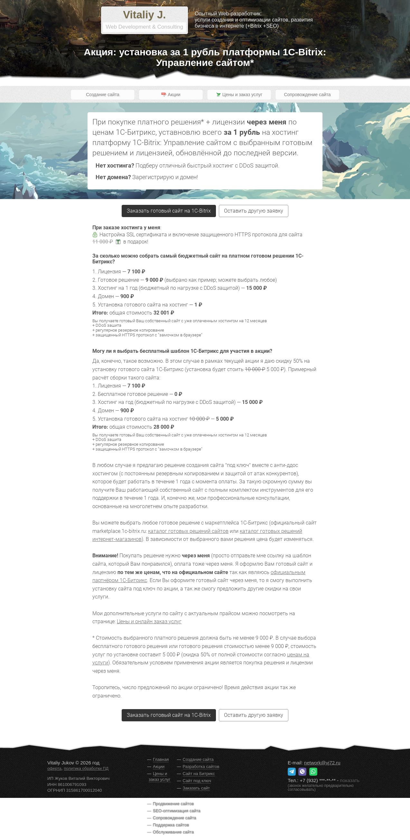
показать (349, 780)
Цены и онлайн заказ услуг (149, 621)
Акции (158, 766)
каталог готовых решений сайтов (188, 531)
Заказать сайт (196, 788)
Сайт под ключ (197, 780)
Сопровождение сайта (307, 94)
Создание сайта (102, 94)
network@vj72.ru (322, 762)
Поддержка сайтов (171, 824)
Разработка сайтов (201, 766)
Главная (161, 759)
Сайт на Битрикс (199, 773)
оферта (54, 768)
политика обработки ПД (86, 768)
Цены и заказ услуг (160, 776)
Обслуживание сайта (173, 831)
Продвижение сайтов (173, 803)
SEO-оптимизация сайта (176, 810)
